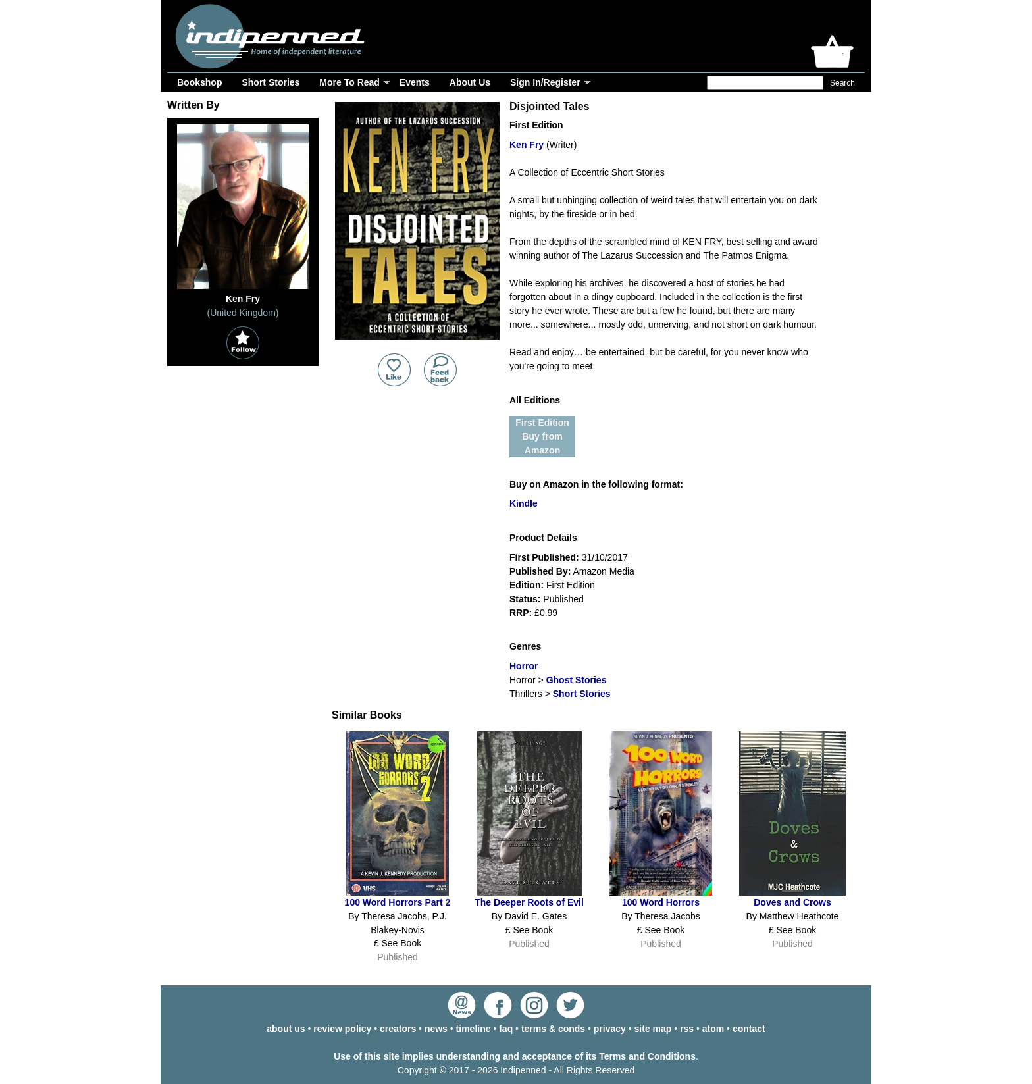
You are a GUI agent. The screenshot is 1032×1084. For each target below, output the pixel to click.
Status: (524, 599)
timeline (473, 1028)
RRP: (520, 612)
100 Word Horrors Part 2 (398, 902)
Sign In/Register (545, 82)
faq (506, 1028)
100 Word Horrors (661, 902)
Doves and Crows (792, 902)
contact (749, 1028)
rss (687, 1028)
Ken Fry (526, 145)
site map (653, 1028)
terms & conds (553, 1028)
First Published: (544, 557)
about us (286, 1028)
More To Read (349, 82)
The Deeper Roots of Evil (529, 902)
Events (415, 82)
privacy (610, 1028)
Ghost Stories (576, 680)
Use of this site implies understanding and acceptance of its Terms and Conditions (515, 1056)
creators (398, 1028)
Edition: (526, 585)
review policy (342, 1028)
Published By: (540, 571)
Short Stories (270, 82)
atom (713, 1028)
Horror (523, 666)
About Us (470, 82)
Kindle (523, 503)
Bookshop (199, 82)
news (436, 1028)
